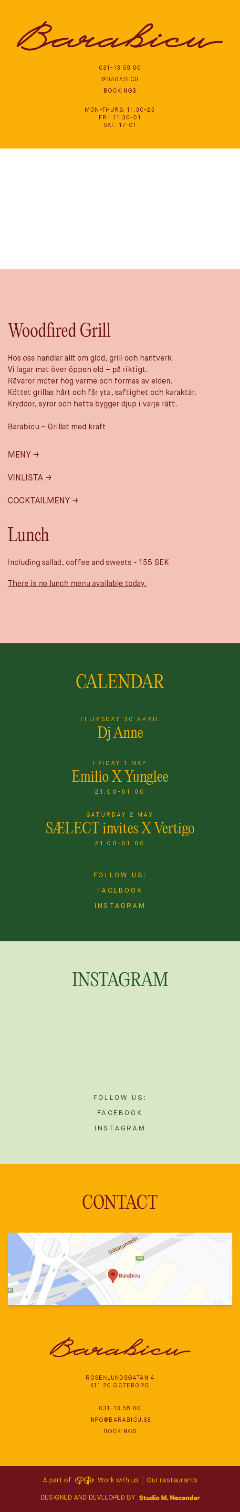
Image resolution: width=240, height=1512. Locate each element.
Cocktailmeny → (43, 501)
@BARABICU (120, 80)
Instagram (120, 906)
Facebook (120, 890)
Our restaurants (172, 1480)
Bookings (120, 91)
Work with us (118, 1480)
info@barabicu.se (119, 1420)
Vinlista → (30, 478)
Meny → (23, 455)
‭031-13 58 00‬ (120, 68)
